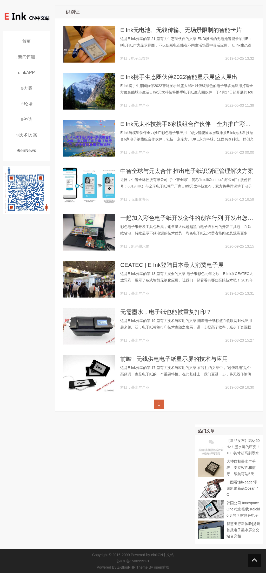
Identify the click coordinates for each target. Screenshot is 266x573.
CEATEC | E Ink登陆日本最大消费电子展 (172, 265)
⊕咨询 (27, 119)
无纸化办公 (140, 199)
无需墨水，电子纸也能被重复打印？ (166, 312)
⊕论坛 (27, 104)
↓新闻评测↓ (26, 57)
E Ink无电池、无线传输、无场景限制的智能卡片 (181, 30)
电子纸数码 (140, 58)
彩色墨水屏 (140, 246)
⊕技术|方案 (26, 135)
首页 (26, 41)
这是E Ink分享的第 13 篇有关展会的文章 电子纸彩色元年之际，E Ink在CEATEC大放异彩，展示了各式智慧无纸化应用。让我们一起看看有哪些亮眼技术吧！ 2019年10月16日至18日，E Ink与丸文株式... (186, 280)
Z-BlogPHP (126, 567)
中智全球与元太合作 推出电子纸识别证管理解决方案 (186, 171)
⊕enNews (26, 150)
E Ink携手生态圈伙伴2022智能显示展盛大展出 (178, 77)
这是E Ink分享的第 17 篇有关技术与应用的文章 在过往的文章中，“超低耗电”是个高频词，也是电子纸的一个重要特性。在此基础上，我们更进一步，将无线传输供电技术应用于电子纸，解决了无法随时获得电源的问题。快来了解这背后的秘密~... (186, 374)
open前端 (161, 567)
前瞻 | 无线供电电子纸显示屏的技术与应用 (174, 359)
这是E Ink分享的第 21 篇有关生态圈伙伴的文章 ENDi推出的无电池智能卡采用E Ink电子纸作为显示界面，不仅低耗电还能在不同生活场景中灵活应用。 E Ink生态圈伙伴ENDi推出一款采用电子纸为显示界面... (186, 45)
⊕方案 (27, 88)
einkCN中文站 (162, 555)
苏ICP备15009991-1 (133, 561)
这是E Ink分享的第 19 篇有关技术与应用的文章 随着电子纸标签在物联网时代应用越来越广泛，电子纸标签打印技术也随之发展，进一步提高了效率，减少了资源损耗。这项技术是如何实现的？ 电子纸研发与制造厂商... (186, 327)
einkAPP (26, 72)
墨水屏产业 (140, 105)
